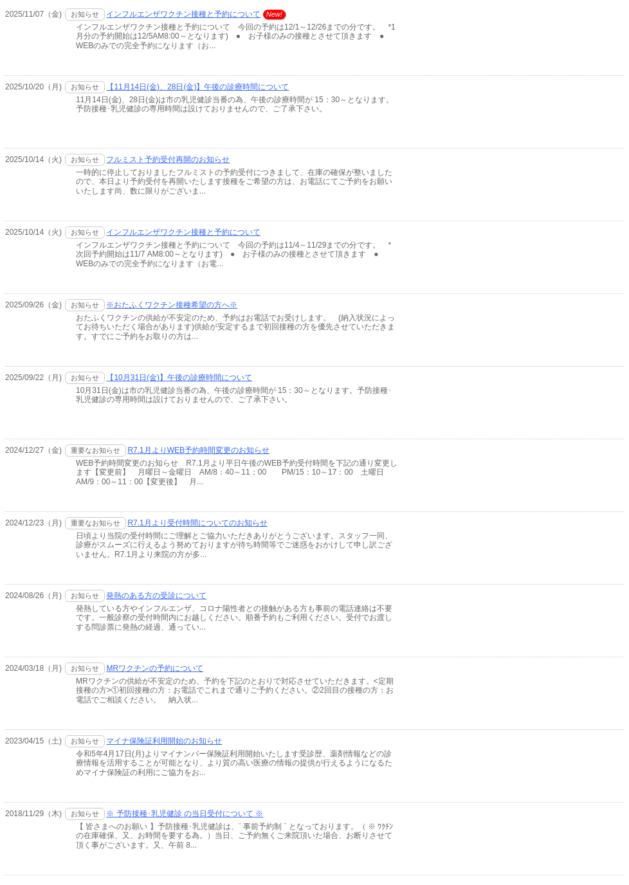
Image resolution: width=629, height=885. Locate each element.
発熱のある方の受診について (156, 595)
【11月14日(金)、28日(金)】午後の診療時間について (197, 86)
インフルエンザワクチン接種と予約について (183, 14)
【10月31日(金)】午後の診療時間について (179, 377)
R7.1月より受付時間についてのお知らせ (197, 522)
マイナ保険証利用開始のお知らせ (164, 740)
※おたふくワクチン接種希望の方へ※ (171, 304)
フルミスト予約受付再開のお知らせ (168, 159)
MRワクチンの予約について (154, 668)
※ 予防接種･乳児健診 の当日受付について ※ (184, 813)
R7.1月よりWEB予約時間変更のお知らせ (198, 450)
